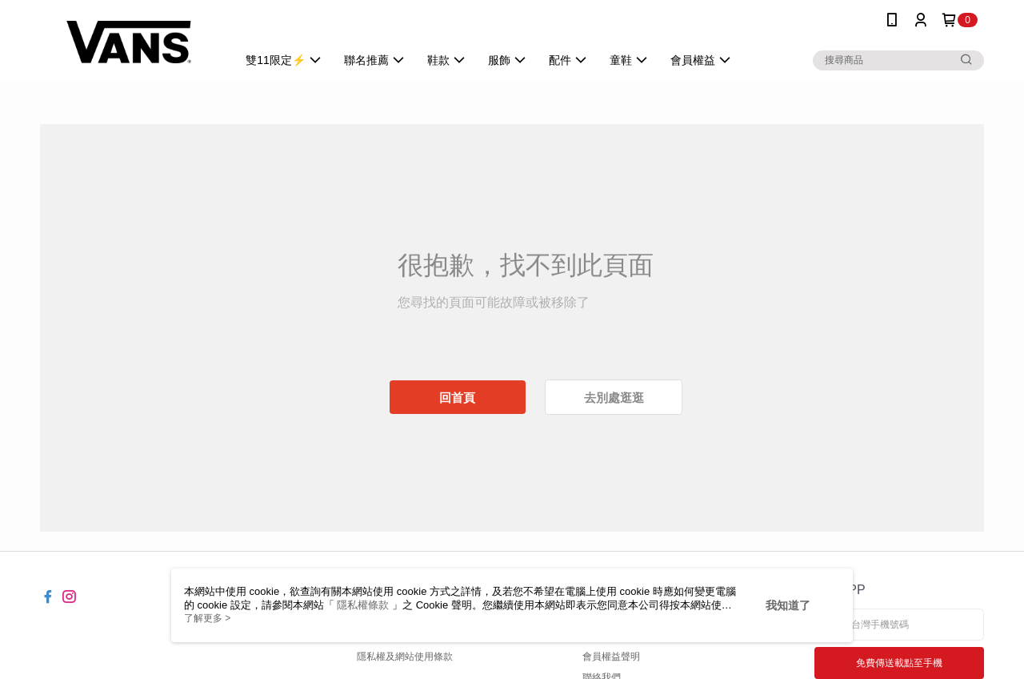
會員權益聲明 (611, 656)
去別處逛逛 (614, 397)
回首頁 (457, 397)
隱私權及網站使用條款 (405, 656)
